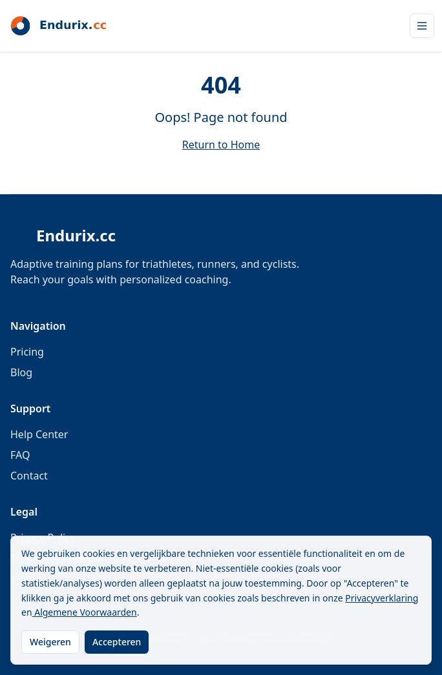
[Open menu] (422, 26)
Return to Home (221, 144)
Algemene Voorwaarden (84, 612)
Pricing (27, 352)
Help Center (39, 434)
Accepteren (117, 642)
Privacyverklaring (381, 598)
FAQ (20, 455)
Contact (29, 475)
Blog (21, 372)
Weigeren (50, 642)
